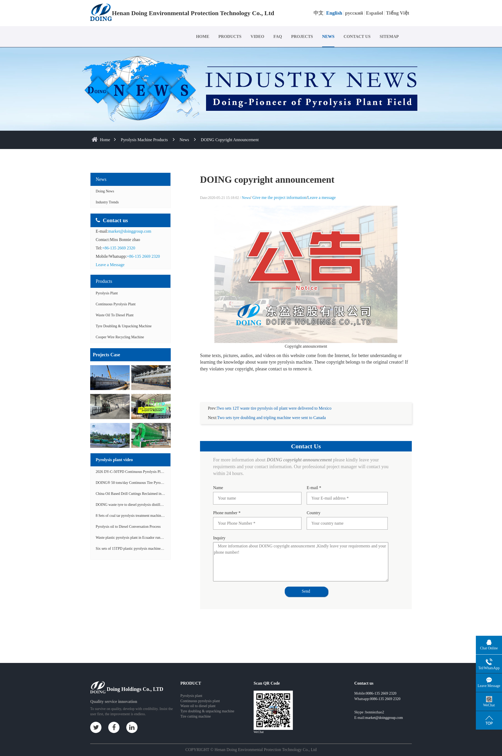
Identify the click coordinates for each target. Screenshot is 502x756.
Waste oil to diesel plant (197, 700)
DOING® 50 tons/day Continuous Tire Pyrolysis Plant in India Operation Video (154, 483)
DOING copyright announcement (230, 140)
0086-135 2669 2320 (381, 687)
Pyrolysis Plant (107, 293)
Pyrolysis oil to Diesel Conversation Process (128, 527)
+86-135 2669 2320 (118, 248)
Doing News (105, 191)
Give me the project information (279, 197)
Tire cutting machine (195, 710)
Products (104, 281)
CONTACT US (357, 36)
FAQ (277, 36)
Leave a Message (110, 264)
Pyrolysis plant (191, 689)
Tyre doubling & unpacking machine (124, 326)
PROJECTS (302, 36)
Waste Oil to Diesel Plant (115, 315)
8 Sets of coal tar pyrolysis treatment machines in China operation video (148, 516)
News (184, 140)
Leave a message (321, 197)
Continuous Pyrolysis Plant (115, 304)
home (105, 140)
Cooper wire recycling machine (120, 337)
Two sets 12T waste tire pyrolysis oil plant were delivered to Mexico (274, 402)
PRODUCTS (229, 36)
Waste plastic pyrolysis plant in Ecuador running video (136, 538)
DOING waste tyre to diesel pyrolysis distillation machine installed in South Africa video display (167, 505)
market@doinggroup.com (129, 231)
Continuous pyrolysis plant (200, 695)
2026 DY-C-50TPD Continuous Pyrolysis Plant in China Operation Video (150, 472)
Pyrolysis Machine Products (144, 140)
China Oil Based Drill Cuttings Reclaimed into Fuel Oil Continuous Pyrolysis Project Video (163, 494)
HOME (202, 36)
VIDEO (257, 36)
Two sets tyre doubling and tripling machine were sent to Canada (271, 411)
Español (374, 13)
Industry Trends (107, 202)
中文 (318, 13)
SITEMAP (389, 36)
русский (354, 13)
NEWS (328, 36)
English (334, 13)
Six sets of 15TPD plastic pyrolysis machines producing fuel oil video (147, 549)
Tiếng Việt (397, 13)
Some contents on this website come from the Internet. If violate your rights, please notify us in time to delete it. (251, 752)
